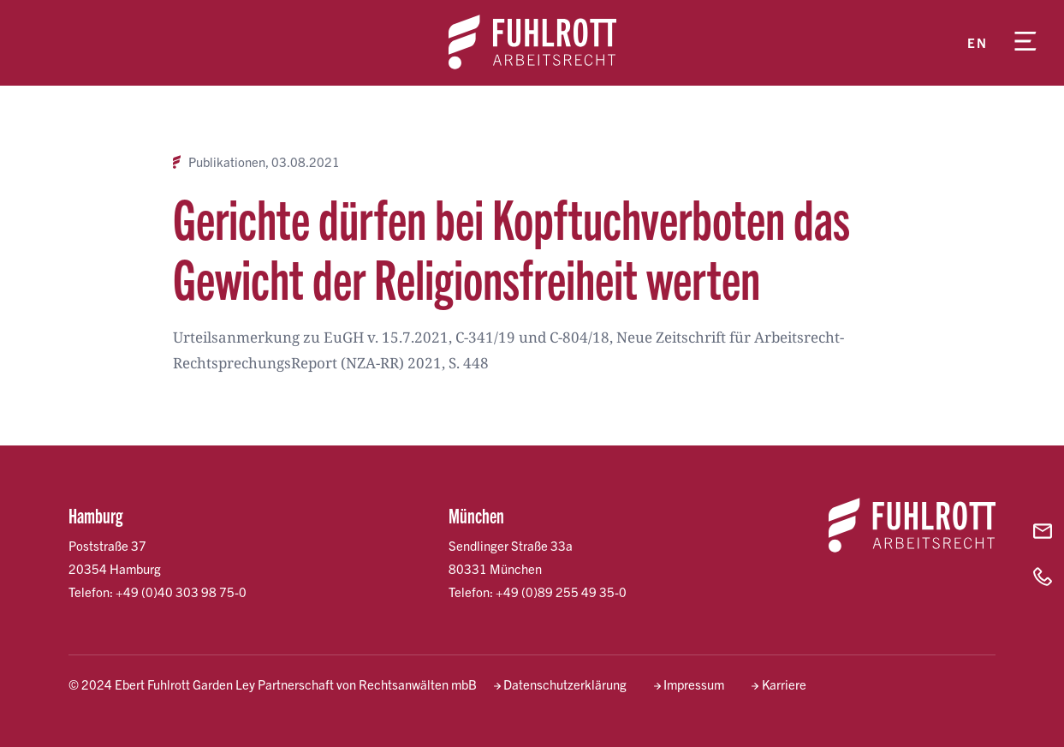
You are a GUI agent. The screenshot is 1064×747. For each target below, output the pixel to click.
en (977, 42)
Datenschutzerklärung (565, 684)
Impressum (693, 684)
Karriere (784, 684)
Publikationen (226, 162)
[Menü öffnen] (1025, 43)
